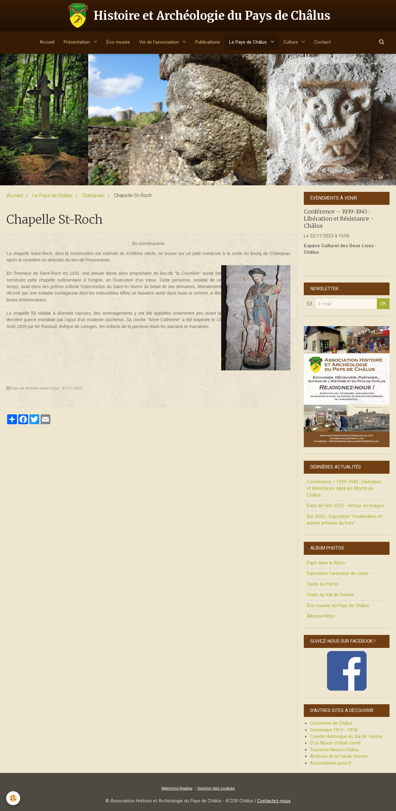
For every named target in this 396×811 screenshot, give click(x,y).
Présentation (77, 42)
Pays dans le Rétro (326, 563)
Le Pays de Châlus (248, 42)
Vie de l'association (159, 42)
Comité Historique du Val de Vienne (346, 736)
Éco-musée (118, 42)
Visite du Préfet (322, 584)
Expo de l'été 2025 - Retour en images (345, 505)
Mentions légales (176, 788)
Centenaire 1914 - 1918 (333, 730)
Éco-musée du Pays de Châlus (338, 605)
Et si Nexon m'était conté (335, 743)
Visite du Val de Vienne (330, 594)
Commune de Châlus (331, 723)
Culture (291, 42)
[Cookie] (13, 798)
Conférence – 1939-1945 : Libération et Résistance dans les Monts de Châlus (344, 488)
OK (383, 303)
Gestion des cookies (216, 788)
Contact (322, 42)
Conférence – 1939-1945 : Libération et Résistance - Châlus (339, 218)
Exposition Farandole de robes (337, 573)
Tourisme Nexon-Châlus (334, 750)
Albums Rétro (321, 616)
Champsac (93, 195)
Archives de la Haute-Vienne (339, 756)
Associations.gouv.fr (331, 763)
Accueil (47, 42)
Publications (207, 42)
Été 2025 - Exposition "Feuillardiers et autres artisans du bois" (344, 520)
